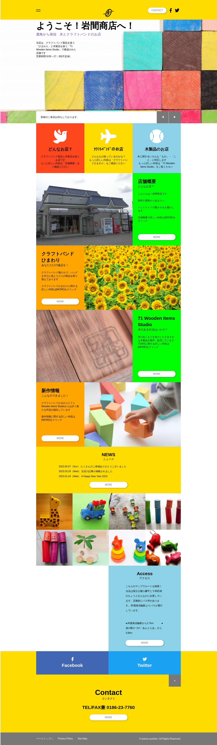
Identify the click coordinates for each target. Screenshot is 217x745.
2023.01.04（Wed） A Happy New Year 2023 (83, 476)
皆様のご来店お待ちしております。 (60, 117)
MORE (156, 237)
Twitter (144, 662)
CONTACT (157, 10)
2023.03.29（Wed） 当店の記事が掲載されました (86, 471)
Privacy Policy (65, 738)
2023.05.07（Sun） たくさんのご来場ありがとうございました (92, 466)
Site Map (82, 738)
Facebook (72, 662)
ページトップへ (44, 738)
